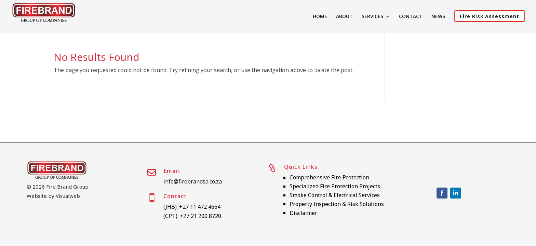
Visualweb (68, 195)
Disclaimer (303, 213)
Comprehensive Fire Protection (329, 177)
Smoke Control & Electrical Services (335, 195)
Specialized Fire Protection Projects (335, 186)
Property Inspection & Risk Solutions (337, 204)
